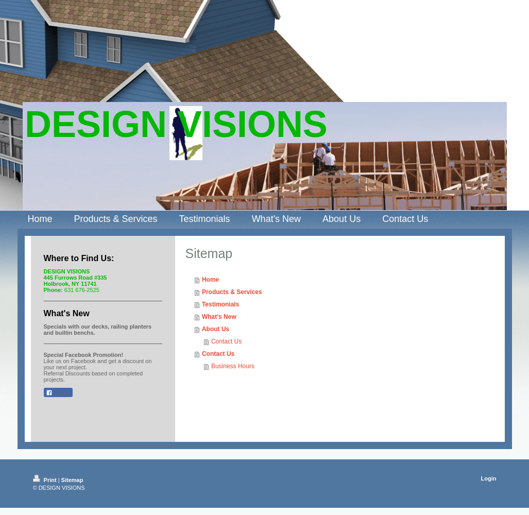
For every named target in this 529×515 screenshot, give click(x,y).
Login (489, 478)
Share (58, 393)
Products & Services (232, 292)
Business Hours (232, 366)
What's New (219, 316)
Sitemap (72, 480)
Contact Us (226, 341)
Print (45, 480)
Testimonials (220, 304)
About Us (215, 329)
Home (210, 279)
